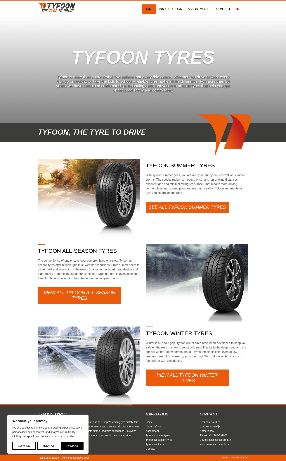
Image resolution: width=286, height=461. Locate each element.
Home (149, 9)
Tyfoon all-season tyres (159, 439)
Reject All (48, 445)
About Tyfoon (170, 9)
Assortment (199, 9)
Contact (223, 9)
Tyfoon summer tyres (158, 435)
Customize (24, 445)
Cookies (224, 457)
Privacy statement (239, 457)
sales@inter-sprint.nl (220, 439)
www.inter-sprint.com (218, 444)
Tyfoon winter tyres (157, 444)
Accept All (72, 445)
